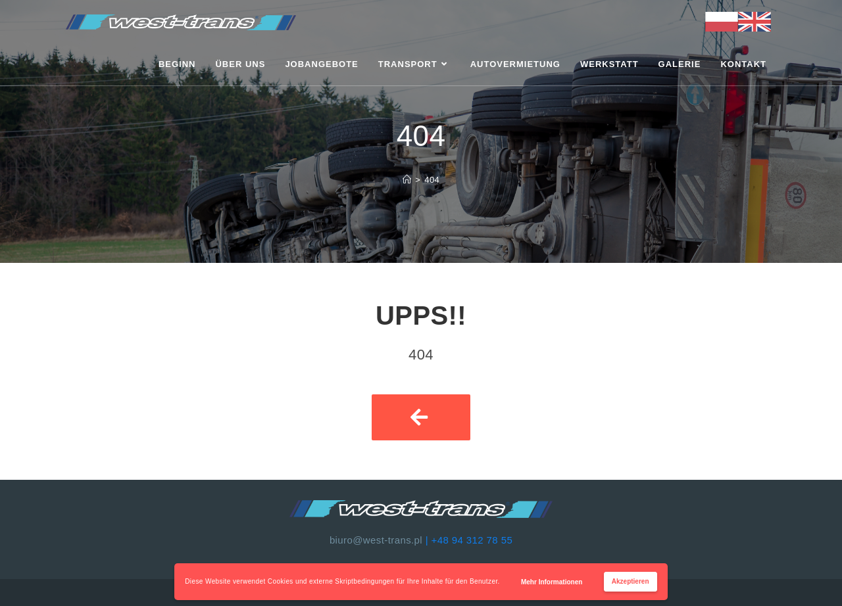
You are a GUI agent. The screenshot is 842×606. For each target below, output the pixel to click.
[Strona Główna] (407, 180)
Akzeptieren (630, 581)
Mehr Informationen (551, 582)
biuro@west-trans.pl (376, 540)
